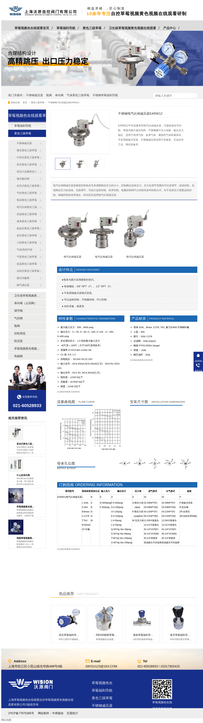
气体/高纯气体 (24, 249)
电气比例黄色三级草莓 (28, 207)
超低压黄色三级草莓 (28, 228)
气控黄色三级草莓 (27, 193)
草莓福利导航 (65, 28)
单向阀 (59, 95)
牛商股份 (58, 713)
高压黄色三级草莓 (27, 164)
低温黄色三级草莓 (27, 263)
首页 (25, 102)
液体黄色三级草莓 (27, 221)
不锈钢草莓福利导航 (105, 95)
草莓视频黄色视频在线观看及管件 (27, 348)
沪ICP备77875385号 (21, 713)
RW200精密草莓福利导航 (110, 635)
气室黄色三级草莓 (27, 256)
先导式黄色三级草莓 (28, 185)
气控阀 (18, 318)
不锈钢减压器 (34, 95)
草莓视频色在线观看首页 (31, 28)
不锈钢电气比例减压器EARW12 (63, 102)
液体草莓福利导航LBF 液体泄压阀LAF (154, 635)
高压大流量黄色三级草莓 (28, 171)
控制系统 (20, 333)
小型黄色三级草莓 (27, 242)
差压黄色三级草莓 (27, 235)
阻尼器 (18, 341)
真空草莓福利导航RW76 (183, 635)
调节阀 (18, 310)
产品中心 (169, 28)
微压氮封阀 (23, 178)
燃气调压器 (23, 285)
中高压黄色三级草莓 (28, 157)
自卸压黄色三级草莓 (28, 271)
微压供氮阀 (23, 278)
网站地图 (6, 720)
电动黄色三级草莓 (27, 200)
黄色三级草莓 (92, 28)
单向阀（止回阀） (25, 303)
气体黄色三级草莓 (78, 95)
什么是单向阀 (23, 475)
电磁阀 (18, 356)
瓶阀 (49, 95)
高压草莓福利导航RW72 (72, 635)
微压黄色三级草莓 (27, 150)
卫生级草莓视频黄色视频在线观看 (132, 28)
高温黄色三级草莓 (27, 214)
